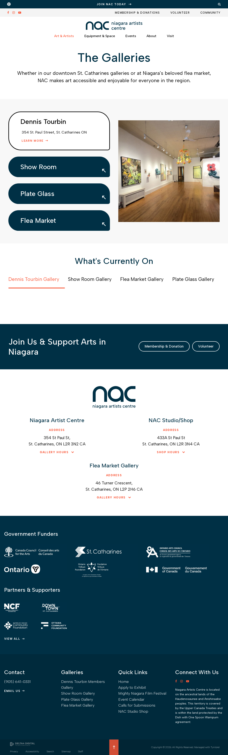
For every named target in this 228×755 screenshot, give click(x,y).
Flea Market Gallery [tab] (142, 279)
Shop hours (168, 452)
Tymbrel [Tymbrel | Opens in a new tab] (215, 747)
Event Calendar (131, 699)
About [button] (151, 38)
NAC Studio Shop (133, 711)
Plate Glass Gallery (77, 699)
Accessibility (32, 751)
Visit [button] (170, 38)
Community (210, 12)
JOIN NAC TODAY (111, 4)
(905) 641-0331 (17, 681)
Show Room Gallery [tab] (90, 279)
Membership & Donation (146, 346)
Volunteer (180, 12)
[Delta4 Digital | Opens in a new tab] (22, 744)
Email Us (12, 691)
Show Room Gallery (78, 693)
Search (50, 751)
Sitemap (66, 751)
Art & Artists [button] (64, 38)
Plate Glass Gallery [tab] (193, 279)
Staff (80, 751)
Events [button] (130, 38)
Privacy (14, 751)
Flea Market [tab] (38, 220)
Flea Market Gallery (77, 705)
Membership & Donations (137, 12)
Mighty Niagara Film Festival (142, 693)
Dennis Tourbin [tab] (43, 122)
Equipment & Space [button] (99, 38)
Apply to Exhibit (132, 687)
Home (123, 681)
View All (12, 638)
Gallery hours (54, 452)
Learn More (33, 140)
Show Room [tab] (38, 167)
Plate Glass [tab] (37, 194)
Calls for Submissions (136, 705)
